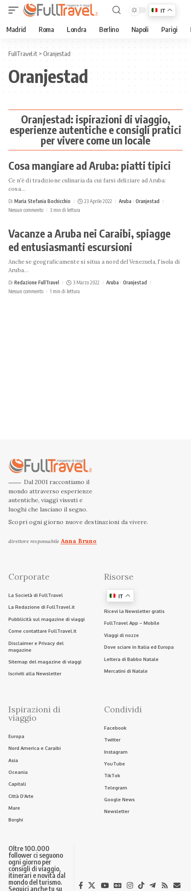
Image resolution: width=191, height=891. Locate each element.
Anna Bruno (79, 541)
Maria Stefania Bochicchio (42, 201)
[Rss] (164, 885)
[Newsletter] (177, 885)
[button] (15, 10)
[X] (91, 885)
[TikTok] (141, 885)
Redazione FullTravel (36, 282)
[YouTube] (105, 885)
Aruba (125, 201)
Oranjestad (148, 201)
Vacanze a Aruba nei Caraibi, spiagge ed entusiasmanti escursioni (89, 240)
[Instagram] (130, 885)
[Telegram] (152, 885)
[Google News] (118, 885)
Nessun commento (25, 210)
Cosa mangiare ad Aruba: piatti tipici (89, 165)
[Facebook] (80, 885)
